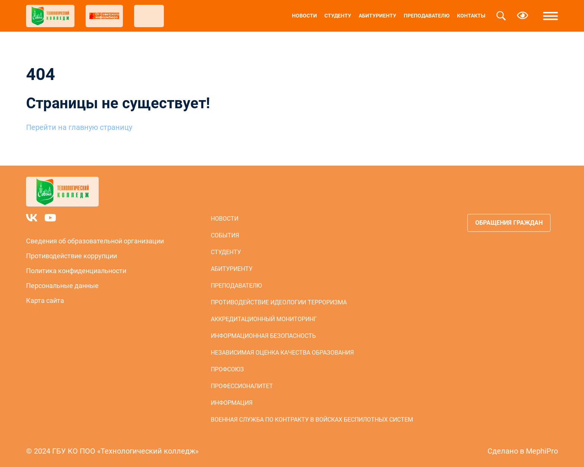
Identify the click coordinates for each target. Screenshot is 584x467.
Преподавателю (427, 16)
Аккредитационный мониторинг (264, 319)
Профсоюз (227, 369)
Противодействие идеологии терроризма (279, 302)
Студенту (337, 16)
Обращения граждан (509, 222)
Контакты (471, 16)
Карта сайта (45, 300)
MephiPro (542, 451)
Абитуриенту (377, 16)
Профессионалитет (242, 386)
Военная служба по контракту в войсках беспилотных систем (312, 419)
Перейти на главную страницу (79, 127)
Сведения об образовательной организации (95, 241)
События (225, 235)
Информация (232, 402)
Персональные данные (62, 286)
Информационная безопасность (263, 335)
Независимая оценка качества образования (282, 352)
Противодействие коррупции (71, 256)
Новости (304, 16)
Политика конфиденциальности (76, 271)
